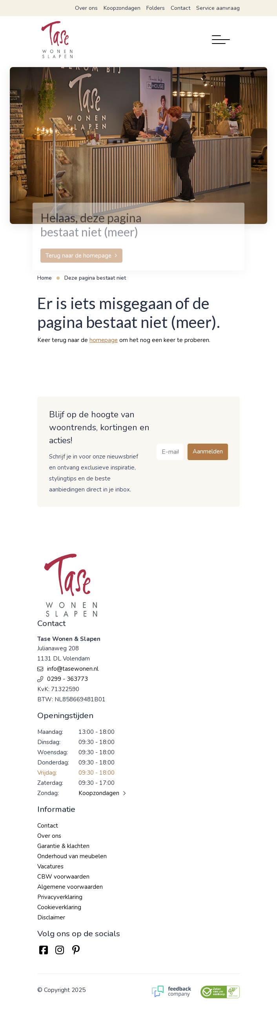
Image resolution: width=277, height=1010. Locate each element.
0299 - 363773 (62, 679)
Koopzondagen (122, 8)
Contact (180, 8)
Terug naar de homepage (78, 267)
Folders (155, 8)
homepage (103, 340)
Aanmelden (208, 451)
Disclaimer (51, 917)
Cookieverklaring (59, 907)
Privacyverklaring (59, 897)
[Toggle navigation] (221, 39)
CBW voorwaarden (63, 877)
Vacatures (50, 866)
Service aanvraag (218, 8)
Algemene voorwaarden (70, 887)
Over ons (86, 8)
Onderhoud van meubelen (72, 856)
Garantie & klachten (63, 846)
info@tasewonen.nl (67, 669)
